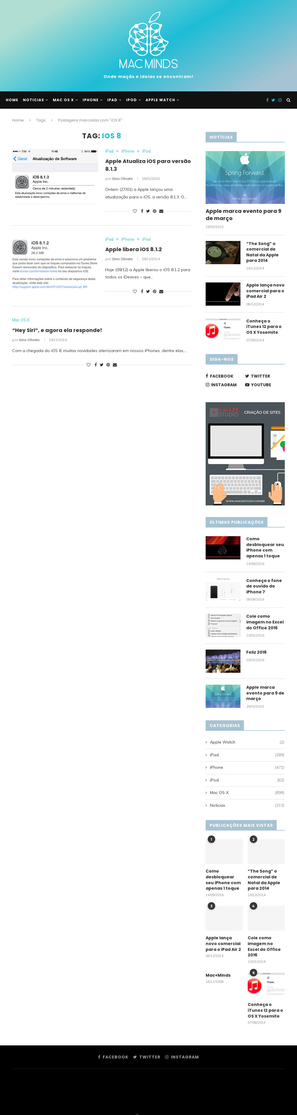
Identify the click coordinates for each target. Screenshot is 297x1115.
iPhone (91, 99)
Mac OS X (63, 99)
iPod (131, 99)
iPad (112, 99)
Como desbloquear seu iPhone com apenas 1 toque (265, 547)
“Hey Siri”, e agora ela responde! (57, 330)
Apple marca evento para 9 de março (243, 214)
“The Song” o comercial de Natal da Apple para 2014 (262, 252)
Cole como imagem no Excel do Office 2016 (265, 622)
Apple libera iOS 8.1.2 (133, 249)
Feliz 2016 (256, 652)
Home (12, 99)
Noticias (33, 99)
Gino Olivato (122, 178)
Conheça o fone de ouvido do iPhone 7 (264, 586)
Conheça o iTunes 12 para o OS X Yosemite (264, 326)
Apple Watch (160, 99)
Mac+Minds (218, 975)
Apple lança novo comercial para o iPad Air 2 (265, 290)
